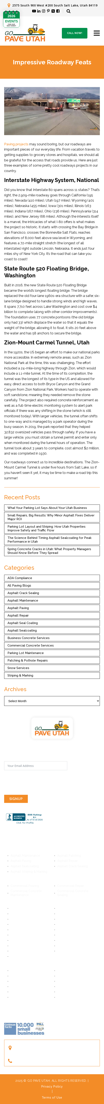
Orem (61, 970)
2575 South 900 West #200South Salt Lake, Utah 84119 (41, 1048)
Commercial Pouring (25, 885)
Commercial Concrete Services (30, 645)
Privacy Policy (52, 1086)
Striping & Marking (20, 675)
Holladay (63, 919)
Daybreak (17, 940)
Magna (15, 956)
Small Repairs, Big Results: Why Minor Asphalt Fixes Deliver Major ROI (50, 517)
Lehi (13, 981)
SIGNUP (16, 799)
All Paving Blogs (19, 585)
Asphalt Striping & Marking (29, 871)
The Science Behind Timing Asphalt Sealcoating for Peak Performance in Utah (49, 539)
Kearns (62, 945)
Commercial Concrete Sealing (72, 892)
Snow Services (18, 668)
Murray (15, 913)
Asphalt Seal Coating (22, 623)
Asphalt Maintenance (22, 600)
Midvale (62, 913)
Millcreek (17, 919)
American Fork (67, 976)
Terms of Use (52, 1097)
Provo (15, 970)
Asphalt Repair (18, 615)
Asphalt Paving (18, 608)
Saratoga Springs (69, 981)
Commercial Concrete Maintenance (26, 892)
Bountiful (17, 986)
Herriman (63, 935)
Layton (62, 991)
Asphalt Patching (69, 855)
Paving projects (16, 144)
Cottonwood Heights (25, 924)
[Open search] (68, 11)
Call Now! (74, 33)
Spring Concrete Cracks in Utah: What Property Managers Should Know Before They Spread (49, 551)
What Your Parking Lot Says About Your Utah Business (47, 508)
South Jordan (66, 940)
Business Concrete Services (28, 638)
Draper (62, 924)
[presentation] (35, 782)
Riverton (16, 935)
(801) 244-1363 (28, 1061)
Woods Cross (66, 986)
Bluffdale (63, 929)
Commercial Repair (70, 885)
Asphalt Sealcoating (22, 630)
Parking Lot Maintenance (25, 653)
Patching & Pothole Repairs (27, 660)
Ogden (62, 997)
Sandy (15, 929)
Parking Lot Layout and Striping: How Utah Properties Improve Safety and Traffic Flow (46, 528)
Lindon (15, 976)
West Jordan (19, 945)
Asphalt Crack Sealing (23, 593)
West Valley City (69, 951)
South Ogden (20, 997)
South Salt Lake (68, 908)
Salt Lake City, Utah (24, 908)
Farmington (18, 991)
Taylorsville (19, 951)
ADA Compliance (19, 578)
